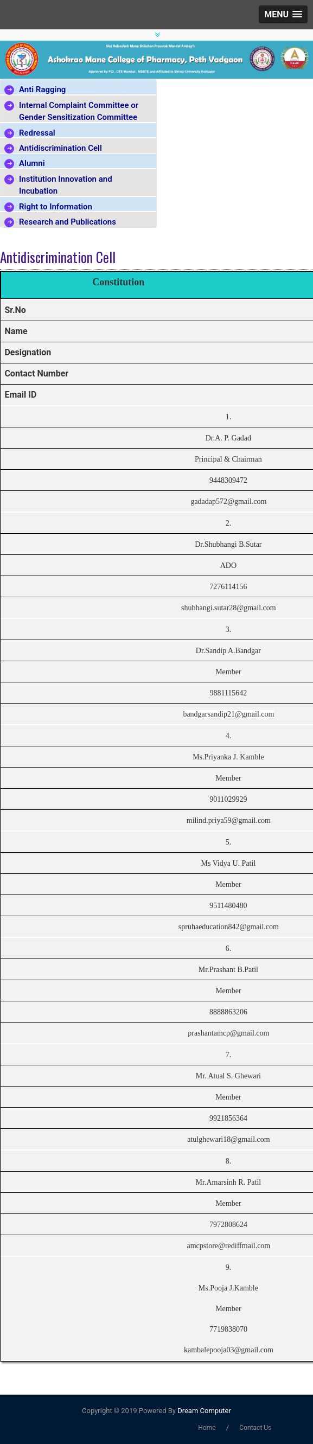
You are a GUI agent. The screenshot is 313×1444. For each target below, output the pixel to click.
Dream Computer (203, 1411)
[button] (283, 14)
